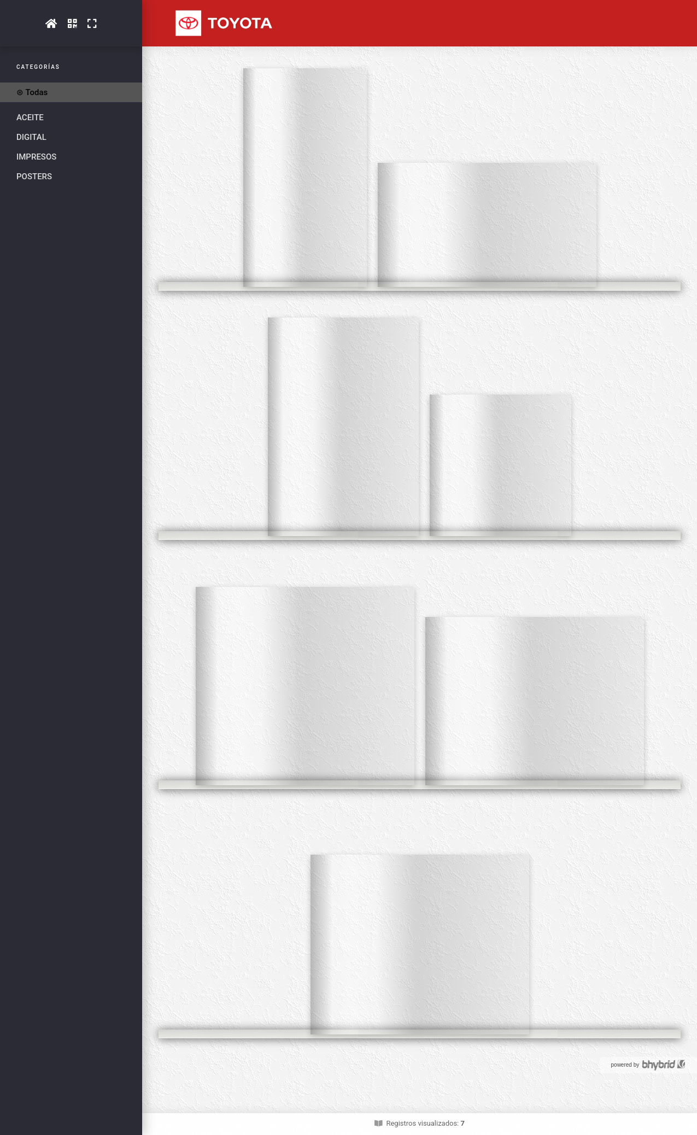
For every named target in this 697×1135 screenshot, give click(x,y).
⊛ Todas (32, 92)
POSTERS (34, 176)
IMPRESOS (36, 156)
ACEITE (30, 117)
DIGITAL (31, 137)
